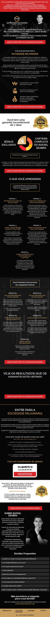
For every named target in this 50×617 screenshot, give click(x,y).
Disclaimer (31, 610)
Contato (43, 610)
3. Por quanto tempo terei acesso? (13, 566)
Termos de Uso (6, 610)
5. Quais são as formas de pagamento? (14, 574)
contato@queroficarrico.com (25, 604)
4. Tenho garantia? (7, 570)
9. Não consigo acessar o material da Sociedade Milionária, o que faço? (24, 589)
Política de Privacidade (19, 611)
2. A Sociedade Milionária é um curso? (14, 562)
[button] (25, 558)
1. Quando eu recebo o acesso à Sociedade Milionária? (19, 559)
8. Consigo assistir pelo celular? (12, 586)
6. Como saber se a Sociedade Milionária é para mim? (19, 578)
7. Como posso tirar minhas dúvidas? (13, 582)
